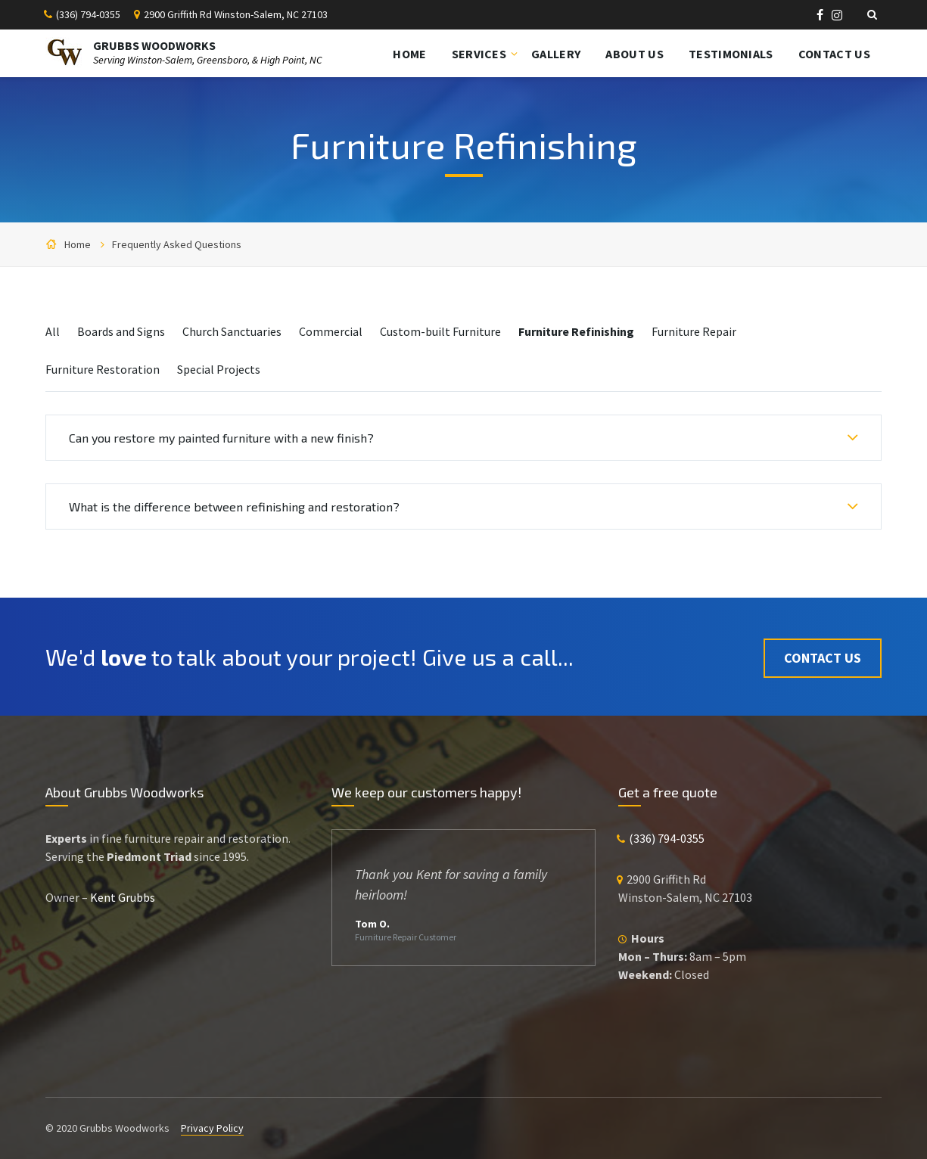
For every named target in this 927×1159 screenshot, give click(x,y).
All (52, 331)
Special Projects (218, 369)
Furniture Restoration (102, 369)
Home (77, 244)
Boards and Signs (121, 331)
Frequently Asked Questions (176, 244)
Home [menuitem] (409, 53)
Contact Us (822, 656)
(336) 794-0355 (88, 14)
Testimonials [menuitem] (731, 53)
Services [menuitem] (479, 53)
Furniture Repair (694, 331)
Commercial (330, 331)
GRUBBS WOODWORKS (154, 45)
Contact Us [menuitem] (834, 53)
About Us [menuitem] (634, 53)
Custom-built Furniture (440, 331)
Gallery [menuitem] (555, 53)
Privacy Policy (212, 1128)
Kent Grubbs (122, 897)
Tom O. (372, 924)
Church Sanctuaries (232, 331)
